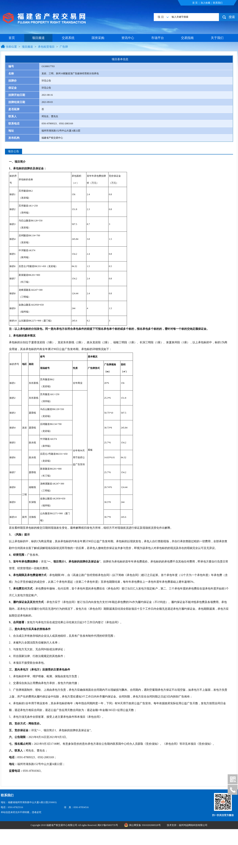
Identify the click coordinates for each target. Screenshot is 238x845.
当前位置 (11, 46)
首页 (12, 38)
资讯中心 (127, 38)
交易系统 (68, 38)
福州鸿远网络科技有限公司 (193, 825)
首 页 (195, 2)
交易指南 (187, 38)
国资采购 (98, 38)
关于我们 (217, 38)
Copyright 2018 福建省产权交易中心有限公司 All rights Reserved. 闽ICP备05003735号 (75, 825)
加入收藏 (205, 2)
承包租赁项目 (46, 46)
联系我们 (218, 2)
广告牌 (64, 46)
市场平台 (157, 38)
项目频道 (38, 38)
